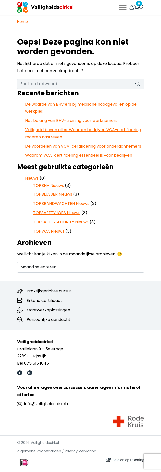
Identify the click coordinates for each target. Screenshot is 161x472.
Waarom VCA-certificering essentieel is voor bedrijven (78, 155)
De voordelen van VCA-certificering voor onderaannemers (83, 146)
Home (22, 21)
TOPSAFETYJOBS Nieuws (56, 213)
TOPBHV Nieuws (48, 185)
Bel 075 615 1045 (33, 363)
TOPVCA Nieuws (48, 231)
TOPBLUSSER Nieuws (52, 194)
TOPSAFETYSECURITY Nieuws (61, 222)
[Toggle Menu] (123, 7)
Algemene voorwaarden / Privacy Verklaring (56, 451)
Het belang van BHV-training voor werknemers (71, 120)
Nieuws (32, 178)
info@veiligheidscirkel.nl (47, 404)
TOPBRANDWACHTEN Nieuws (61, 203)
